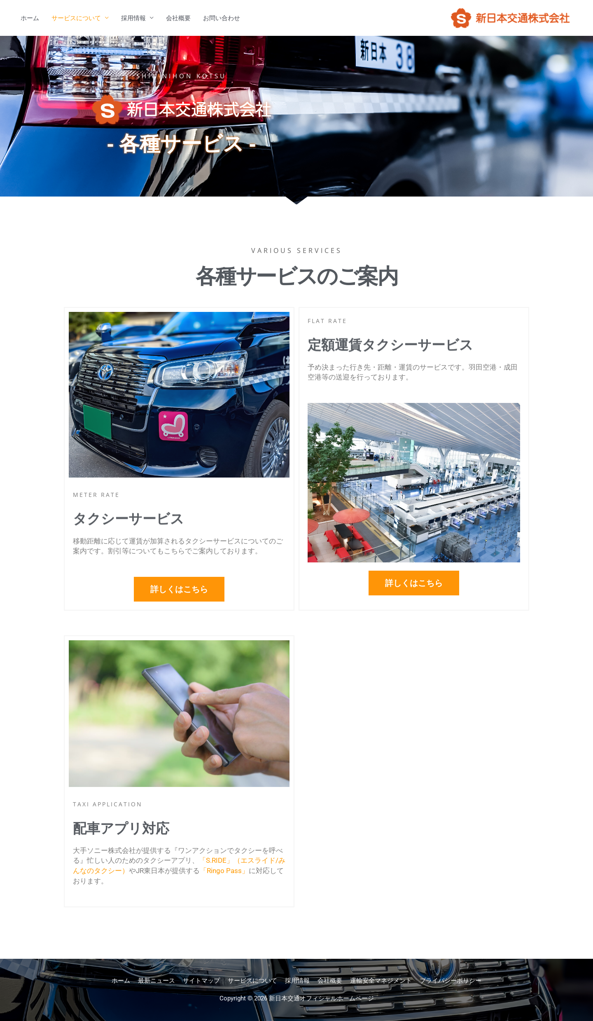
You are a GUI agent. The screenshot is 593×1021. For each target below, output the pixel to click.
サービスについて (76, 18)
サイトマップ (201, 980)
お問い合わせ (221, 18)
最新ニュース (156, 980)
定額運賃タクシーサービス (390, 355)
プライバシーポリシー (450, 980)
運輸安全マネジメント (381, 980)
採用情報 (133, 18)
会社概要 (178, 18)
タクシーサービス (128, 529)
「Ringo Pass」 (224, 870)
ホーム (30, 18)
